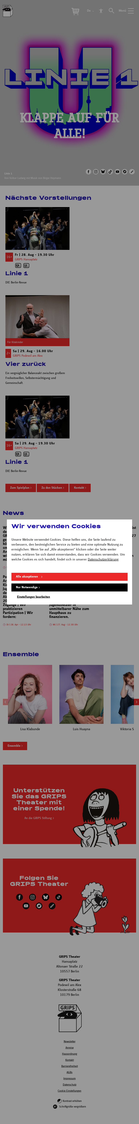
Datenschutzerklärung (103, 559)
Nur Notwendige (27, 587)
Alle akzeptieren (27, 577)
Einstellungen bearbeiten (33, 597)
